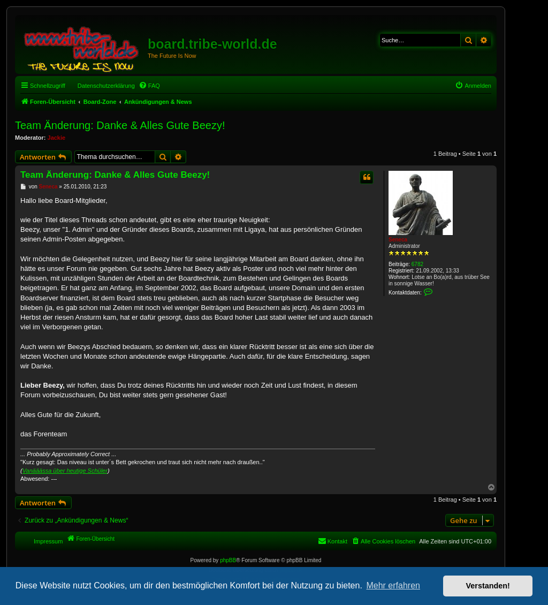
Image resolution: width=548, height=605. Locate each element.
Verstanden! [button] (488, 585)
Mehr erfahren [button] (393, 585)
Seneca (398, 240)
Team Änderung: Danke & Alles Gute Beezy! (120, 125)
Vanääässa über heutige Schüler (65, 470)
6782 (417, 264)
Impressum (48, 541)
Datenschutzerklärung (106, 85)
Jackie (57, 137)
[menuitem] (149, 85)
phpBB (228, 560)
